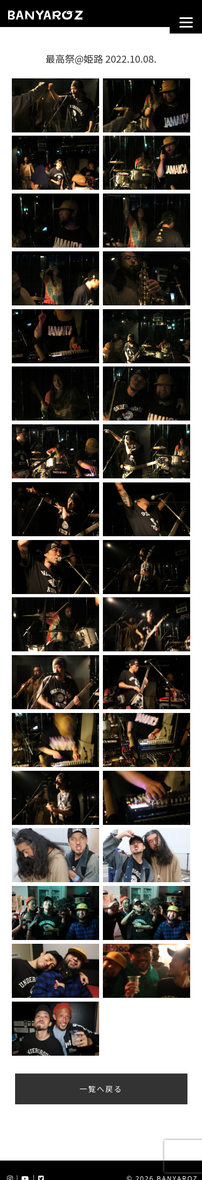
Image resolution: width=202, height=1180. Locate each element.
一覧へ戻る (101, 1088)
